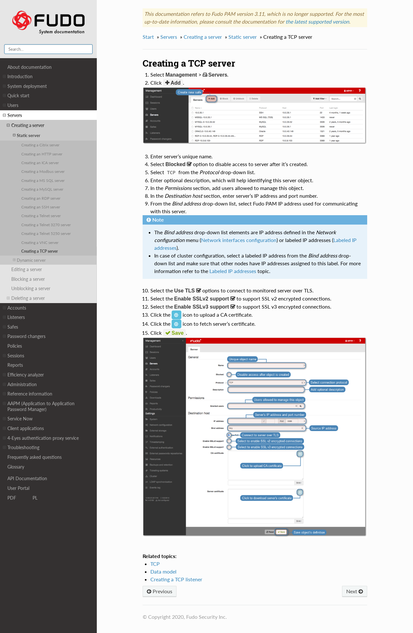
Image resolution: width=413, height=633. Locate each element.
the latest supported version (317, 21)
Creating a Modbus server (43, 171)
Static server (26, 135)
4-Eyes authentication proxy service (41, 438)
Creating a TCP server (39, 251)
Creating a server (25, 125)
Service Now (18, 419)
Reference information (27, 394)
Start (148, 37)
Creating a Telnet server (41, 215)
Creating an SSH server (40, 207)
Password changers (24, 336)
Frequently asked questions (34, 457)
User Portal (18, 488)
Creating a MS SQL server (43, 180)
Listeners (14, 317)
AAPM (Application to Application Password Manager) (39, 406)
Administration (20, 384)
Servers (12, 115)
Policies (14, 346)
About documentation (29, 67)
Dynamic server (29, 260)
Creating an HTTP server (41, 154)
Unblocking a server (30, 288)
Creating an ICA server (40, 162)
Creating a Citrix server (40, 144)
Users (10, 105)
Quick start (16, 96)
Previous (159, 591)
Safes (10, 327)
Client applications (23, 428)
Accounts (14, 308)
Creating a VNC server (39, 242)
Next (354, 591)
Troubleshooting (21, 447)
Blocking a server (28, 279)
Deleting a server (26, 298)
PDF (11, 497)
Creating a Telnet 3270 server (46, 224)
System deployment (25, 86)
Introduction (18, 76)
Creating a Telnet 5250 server (46, 233)
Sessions (13, 356)
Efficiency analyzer (23, 375)
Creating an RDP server (40, 198)
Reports (15, 365)
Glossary (15, 466)
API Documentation (27, 478)
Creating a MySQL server (42, 189)
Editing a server (26, 269)
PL (35, 497)
